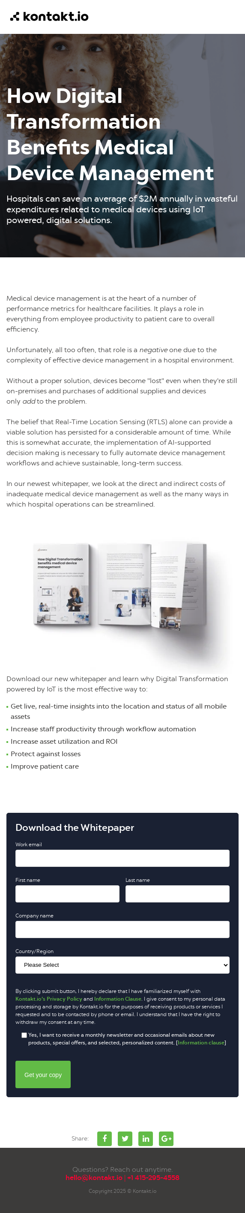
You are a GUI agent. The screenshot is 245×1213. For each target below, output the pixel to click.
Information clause (201, 1043)
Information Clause (117, 999)
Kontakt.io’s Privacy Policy (48, 999)
